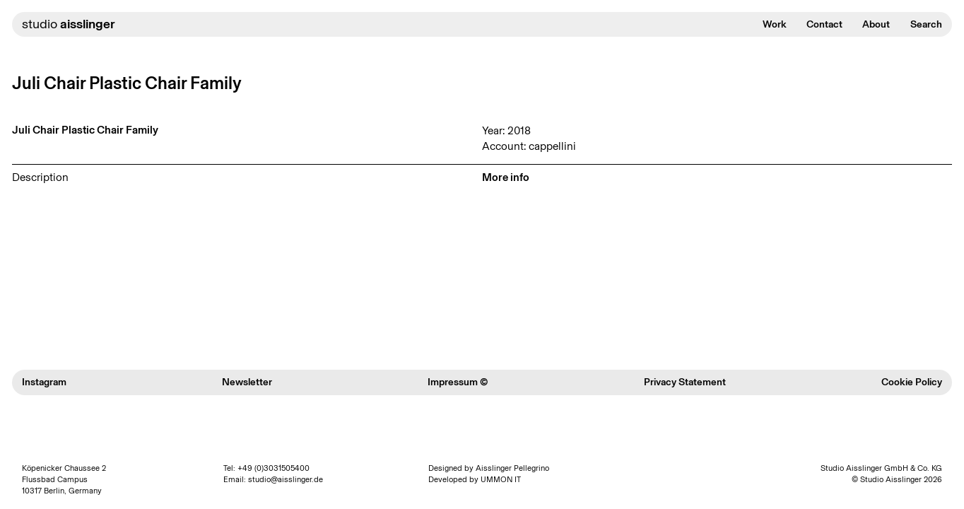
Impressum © (458, 382)
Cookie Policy (911, 382)
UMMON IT (501, 479)
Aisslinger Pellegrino (512, 468)
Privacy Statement (685, 382)
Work (775, 24)
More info (505, 177)
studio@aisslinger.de (285, 479)
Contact (824, 24)
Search (926, 24)
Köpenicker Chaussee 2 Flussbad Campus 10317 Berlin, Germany (64, 479)
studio (68, 24)
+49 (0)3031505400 (273, 468)
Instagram (44, 382)
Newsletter (247, 382)
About (876, 24)
